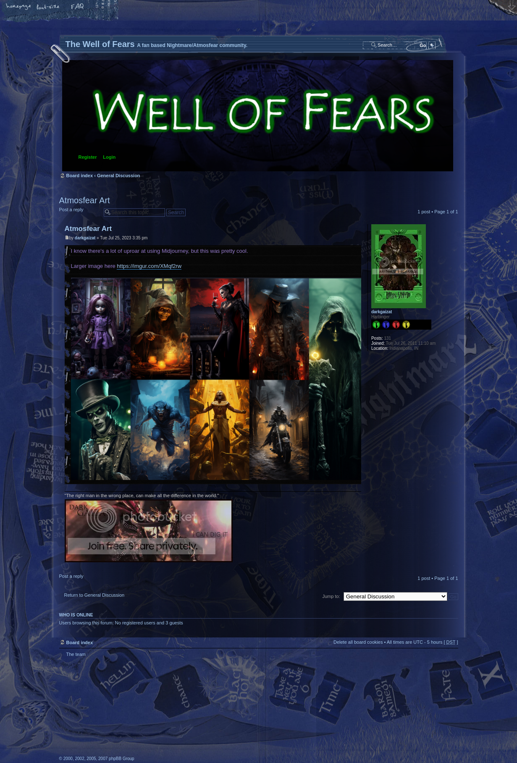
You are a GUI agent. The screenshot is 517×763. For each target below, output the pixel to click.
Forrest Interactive (433, 739)
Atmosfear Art (84, 200)
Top (451, 567)
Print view (452, 189)
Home (19, 7)
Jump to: (331, 596)
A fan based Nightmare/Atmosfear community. (191, 716)
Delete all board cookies (358, 642)
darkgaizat (85, 238)
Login (109, 157)
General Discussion (118, 175)
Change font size (48, 7)
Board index (257, 115)
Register (88, 157)
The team (76, 654)
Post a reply (79, 212)
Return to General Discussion (94, 595)
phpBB (153, 710)
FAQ (77, 7)
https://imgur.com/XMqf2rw (149, 266)
